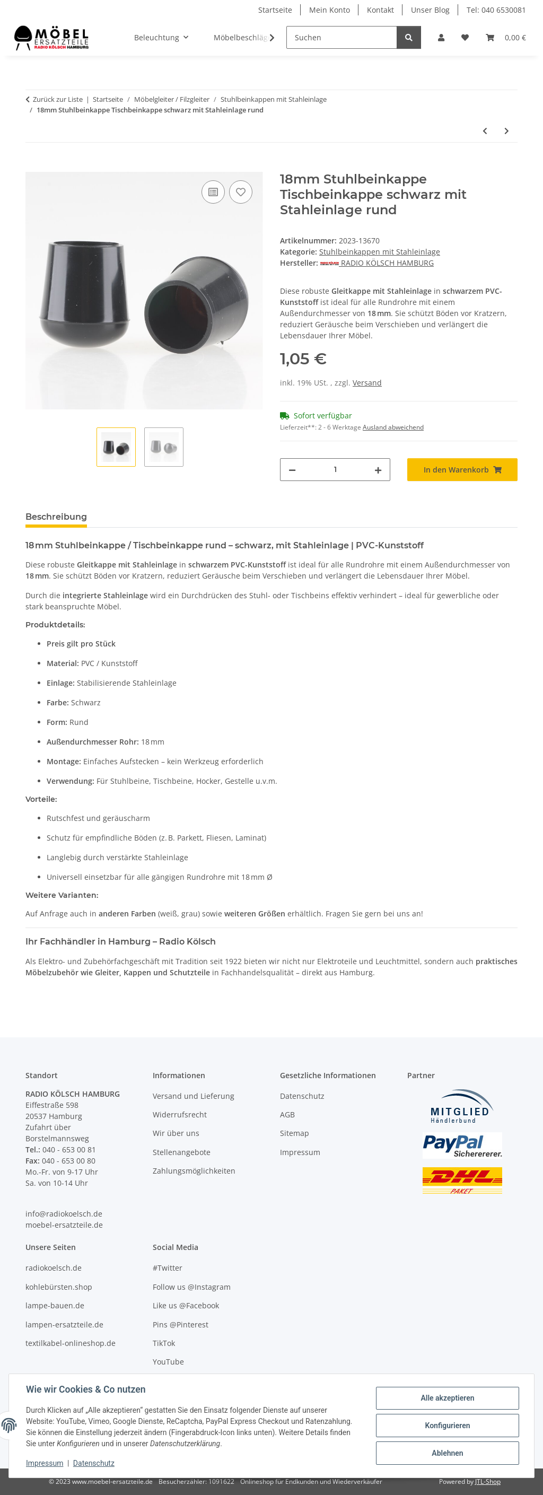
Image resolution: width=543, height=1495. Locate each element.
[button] (441, 37)
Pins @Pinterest (180, 1324)
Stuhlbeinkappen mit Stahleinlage (379, 252)
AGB (287, 1114)
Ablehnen (447, 1453)
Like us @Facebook (186, 1305)
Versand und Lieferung (193, 1096)
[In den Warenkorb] (33, 166)
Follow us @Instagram (192, 1287)
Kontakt (380, 10)
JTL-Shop (488, 1481)
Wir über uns (176, 1133)
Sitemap (294, 1133)
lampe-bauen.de (54, 1305)
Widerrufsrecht (180, 1114)
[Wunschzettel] (465, 37)
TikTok (164, 1343)
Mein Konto (329, 10)
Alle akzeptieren (447, 1398)
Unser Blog (430, 10)
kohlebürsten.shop (58, 1287)
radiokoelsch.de (53, 1268)
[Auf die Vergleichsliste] (213, 192)
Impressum (44, 1463)
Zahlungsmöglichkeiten (194, 1171)
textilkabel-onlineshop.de (70, 1343)
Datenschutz (94, 1463)
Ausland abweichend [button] (393, 427)
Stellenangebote (182, 1152)
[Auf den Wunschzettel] (240, 192)
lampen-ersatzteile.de (64, 1324)
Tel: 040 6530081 (496, 10)
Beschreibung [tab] (56, 517)
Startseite (275, 10)
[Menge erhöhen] (378, 469)
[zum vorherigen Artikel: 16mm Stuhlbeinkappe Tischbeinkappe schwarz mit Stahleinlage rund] (485, 130)
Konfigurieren (447, 1425)
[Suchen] (341, 37)
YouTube (168, 1362)
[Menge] (335, 469)
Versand (367, 383)
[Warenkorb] (506, 37)
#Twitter (167, 1268)
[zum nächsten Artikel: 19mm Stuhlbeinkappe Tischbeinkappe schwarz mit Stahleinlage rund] (507, 130)
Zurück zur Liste (58, 99)
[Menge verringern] (292, 469)
